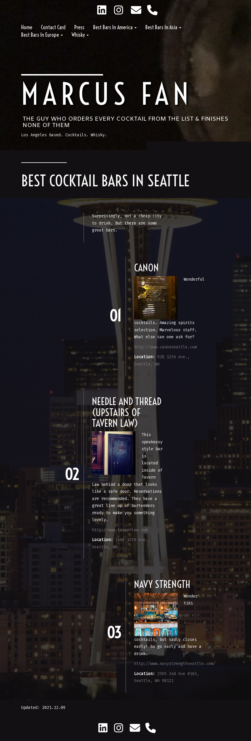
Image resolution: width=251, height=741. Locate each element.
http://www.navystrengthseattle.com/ (174, 663)
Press (79, 27)
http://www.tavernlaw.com (120, 529)
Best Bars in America (115, 27)
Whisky (80, 35)
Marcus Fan (107, 94)
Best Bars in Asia (163, 27)
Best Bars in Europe (42, 35)
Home (26, 27)
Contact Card (53, 27)
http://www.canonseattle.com (165, 347)
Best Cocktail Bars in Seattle (105, 181)
